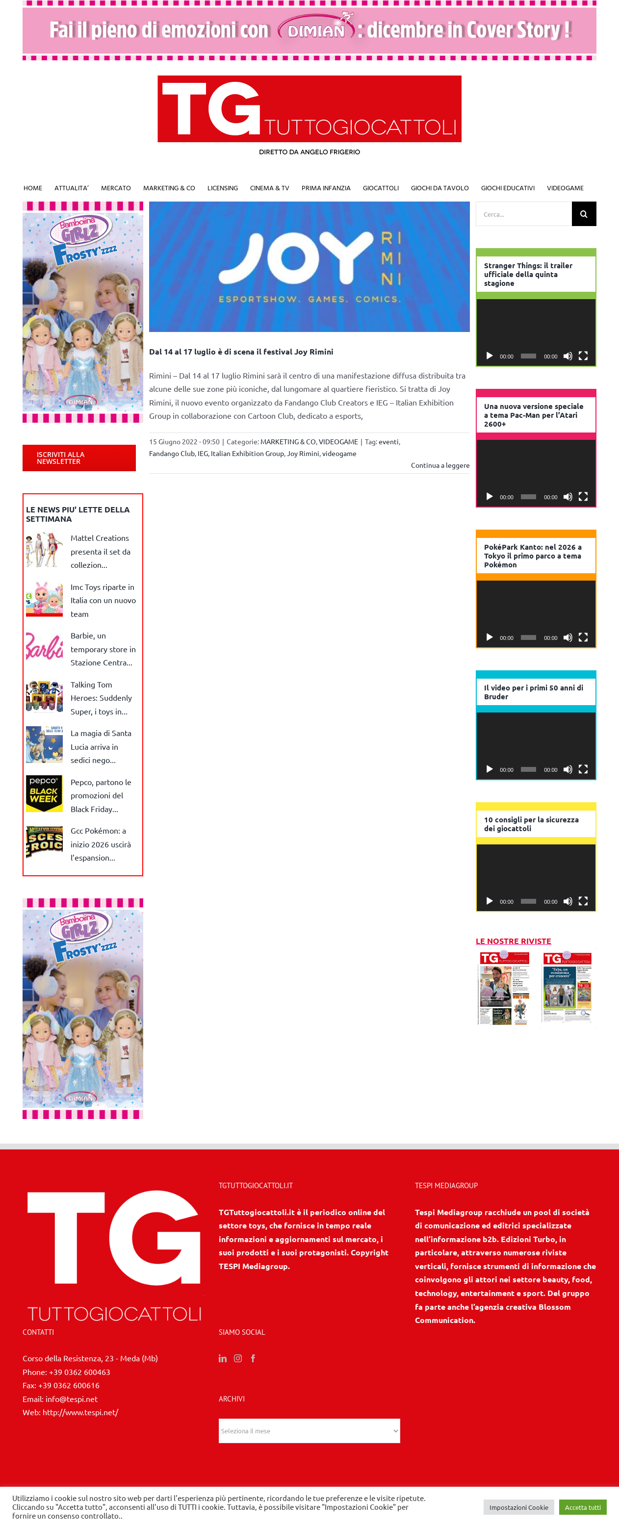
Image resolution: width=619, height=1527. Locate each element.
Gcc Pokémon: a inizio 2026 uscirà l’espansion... (101, 843)
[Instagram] (238, 1358)
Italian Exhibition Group (247, 453)
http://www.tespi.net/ (80, 1412)
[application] (536, 332)
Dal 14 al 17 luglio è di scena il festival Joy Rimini (241, 351)
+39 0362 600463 (79, 1371)
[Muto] (568, 356)
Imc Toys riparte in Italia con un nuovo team (103, 600)
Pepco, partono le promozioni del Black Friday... (101, 795)
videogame (339, 453)
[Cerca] (584, 214)
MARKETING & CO (288, 441)
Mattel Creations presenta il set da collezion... (100, 551)
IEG (203, 453)
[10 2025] (567, 954)
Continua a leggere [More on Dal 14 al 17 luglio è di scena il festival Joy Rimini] (440, 464)
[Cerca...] (524, 214)
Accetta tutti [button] (583, 1507)
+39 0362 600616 (69, 1385)
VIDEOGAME (338, 441)
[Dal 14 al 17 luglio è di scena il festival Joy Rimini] (309, 267)
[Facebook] (253, 1358)
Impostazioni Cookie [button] (519, 1507)
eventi (389, 441)
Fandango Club (172, 453)
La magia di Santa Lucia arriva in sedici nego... (101, 746)
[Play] (489, 356)
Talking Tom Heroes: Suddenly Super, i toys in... (101, 697)
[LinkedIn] (223, 1358)
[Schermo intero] (583, 356)
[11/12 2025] (505, 954)
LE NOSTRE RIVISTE (513, 941)
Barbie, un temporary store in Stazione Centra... (103, 648)
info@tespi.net (72, 1398)
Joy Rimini (303, 453)
